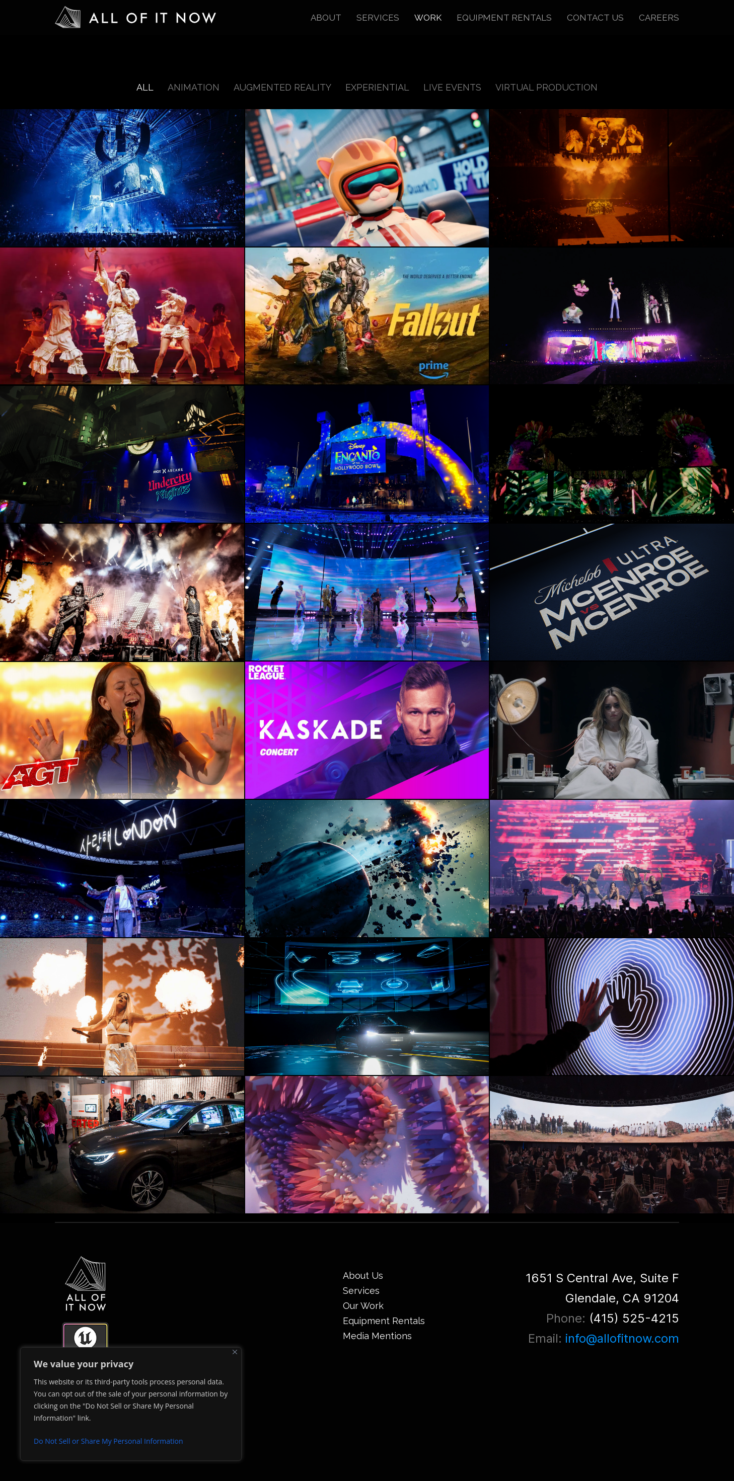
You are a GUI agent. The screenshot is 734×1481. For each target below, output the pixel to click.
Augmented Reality (282, 87)
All (145, 87)
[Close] (235, 1352)
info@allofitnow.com (622, 1338)
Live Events (452, 87)
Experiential (377, 87)
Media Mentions (377, 1336)
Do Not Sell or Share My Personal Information (108, 1441)
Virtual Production (546, 87)
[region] (131, 1404)
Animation (193, 87)
